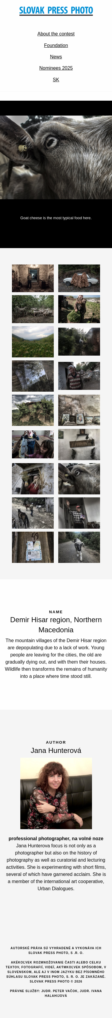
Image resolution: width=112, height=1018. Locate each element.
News (56, 56)
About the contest (56, 33)
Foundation (56, 45)
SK (56, 79)
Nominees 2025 (56, 68)
